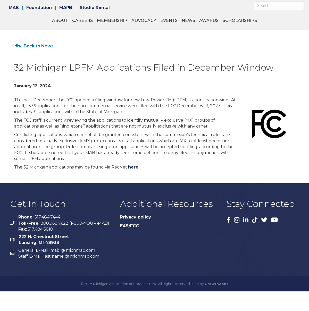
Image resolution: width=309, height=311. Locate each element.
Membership (91, 23)
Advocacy (122, 23)
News (248, 23)
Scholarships (154, 40)
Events (229, 23)
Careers (61, 23)
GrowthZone (217, 303)
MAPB (65, 8)
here (133, 186)
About (39, 23)
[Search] (279, 5)
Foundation (39, 8)
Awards (269, 23)
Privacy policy (135, 236)
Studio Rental (95, 8)
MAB (14, 8)
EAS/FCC (129, 245)
